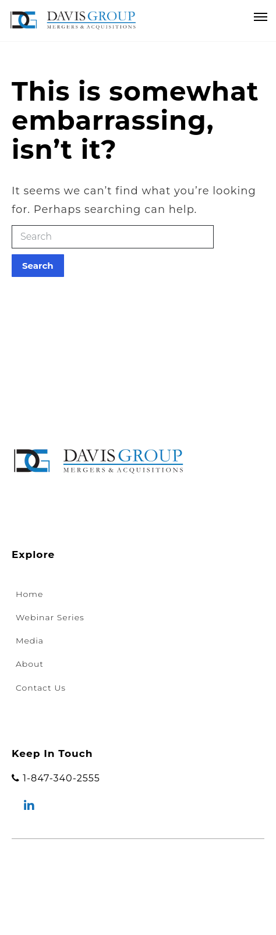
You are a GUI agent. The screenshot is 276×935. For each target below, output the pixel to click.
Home (29, 594)
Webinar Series (50, 617)
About (30, 664)
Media (30, 640)
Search (38, 265)
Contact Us (41, 687)
